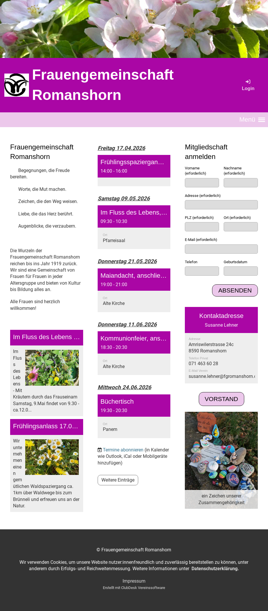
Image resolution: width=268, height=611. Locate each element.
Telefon (191, 262)
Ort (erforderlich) (237, 217)
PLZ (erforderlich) (199, 217)
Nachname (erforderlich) (234, 170)
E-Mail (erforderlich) (201, 239)
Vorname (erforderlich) (195, 170)
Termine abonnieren (123, 450)
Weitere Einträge (117, 480)
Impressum (134, 581)
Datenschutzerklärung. (215, 568)
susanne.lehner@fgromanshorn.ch (224, 376)
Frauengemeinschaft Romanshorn (103, 85)
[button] (134, 170)
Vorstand (221, 399)
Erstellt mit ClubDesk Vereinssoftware (134, 588)
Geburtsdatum (235, 262)
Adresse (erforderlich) (203, 195)
